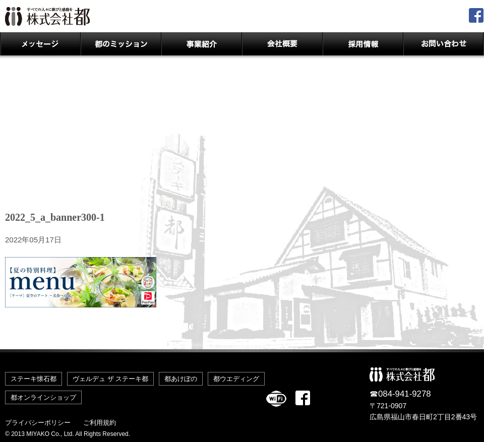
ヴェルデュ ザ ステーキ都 (110, 379)
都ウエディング (236, 379)
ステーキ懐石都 (33, 379)
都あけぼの (180, 379)
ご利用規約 (99, 422)
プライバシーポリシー (38, 422)
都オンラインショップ (43, 397)
